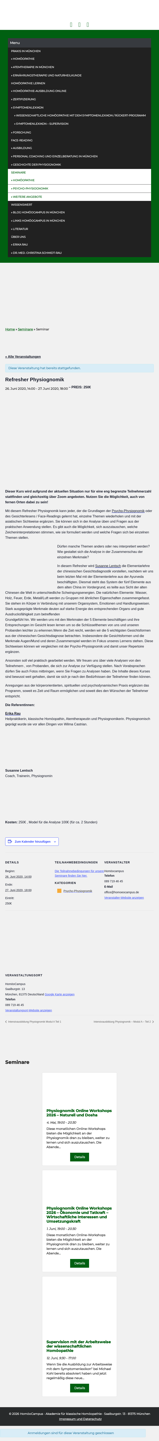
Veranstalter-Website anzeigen (124, 897)
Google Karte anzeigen (60, 994)
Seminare (18, 172)
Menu (15, 43)
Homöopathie (24, 58)
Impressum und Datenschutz (80, 1419)
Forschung (22, 132)
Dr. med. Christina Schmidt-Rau (37, 252)
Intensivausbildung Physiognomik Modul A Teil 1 (34, 1021)
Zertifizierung (24, 99)
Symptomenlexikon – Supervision (42, 123)
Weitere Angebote (27, 196)
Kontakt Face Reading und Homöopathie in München (79, 25)
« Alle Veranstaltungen (23, 356)
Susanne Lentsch (108, 566)
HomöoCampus (31, 1414)
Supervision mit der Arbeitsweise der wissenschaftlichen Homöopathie (78, 1346)
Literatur (20, 229)
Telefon (88, 25)
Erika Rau (20, 244)
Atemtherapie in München (33, 67)
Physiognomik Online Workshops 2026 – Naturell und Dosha (79, 1113)
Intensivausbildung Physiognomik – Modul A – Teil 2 (123, 1021)
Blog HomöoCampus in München (39, 212)
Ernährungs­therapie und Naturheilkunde (47, 75)
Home (10, 329)
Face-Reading (21, 140)
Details (79, 1157)
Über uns (18, 236)
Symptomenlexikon (28, 107)
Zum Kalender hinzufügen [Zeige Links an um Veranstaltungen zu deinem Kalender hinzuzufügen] (33, 841)
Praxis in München (26, 51)
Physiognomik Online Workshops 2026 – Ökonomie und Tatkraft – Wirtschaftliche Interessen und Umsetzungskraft (79, 1214)
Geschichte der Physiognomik (37, 164)
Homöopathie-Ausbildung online (39, 91)
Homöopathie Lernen (28, 83)
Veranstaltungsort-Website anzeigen (28, 1010)
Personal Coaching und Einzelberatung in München (55, 156)
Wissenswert (21, 204)
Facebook (71, 25)
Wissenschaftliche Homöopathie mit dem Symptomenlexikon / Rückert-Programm (81, 115)
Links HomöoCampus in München (39, 220)
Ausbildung (22, 148)
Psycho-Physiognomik (30, 188)
